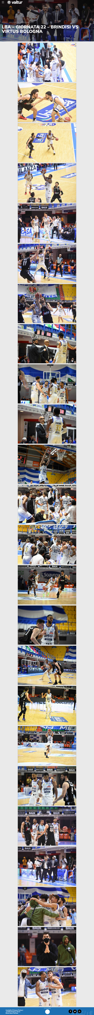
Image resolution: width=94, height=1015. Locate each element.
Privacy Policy (17, 1010)
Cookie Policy (11, 1012)
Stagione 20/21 (27, 22)
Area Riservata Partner (13, 1012)
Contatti (8, 1010)
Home (4, 22)
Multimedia (14, 22)
